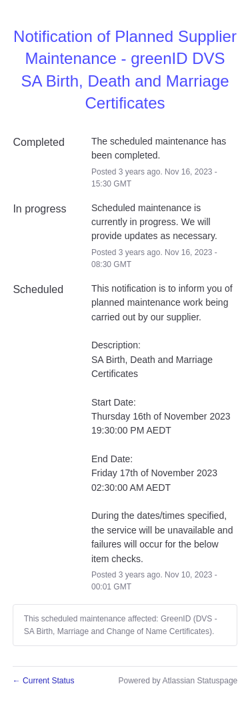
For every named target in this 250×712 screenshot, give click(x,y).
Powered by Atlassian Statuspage (177, 680)
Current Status (44, 680)
